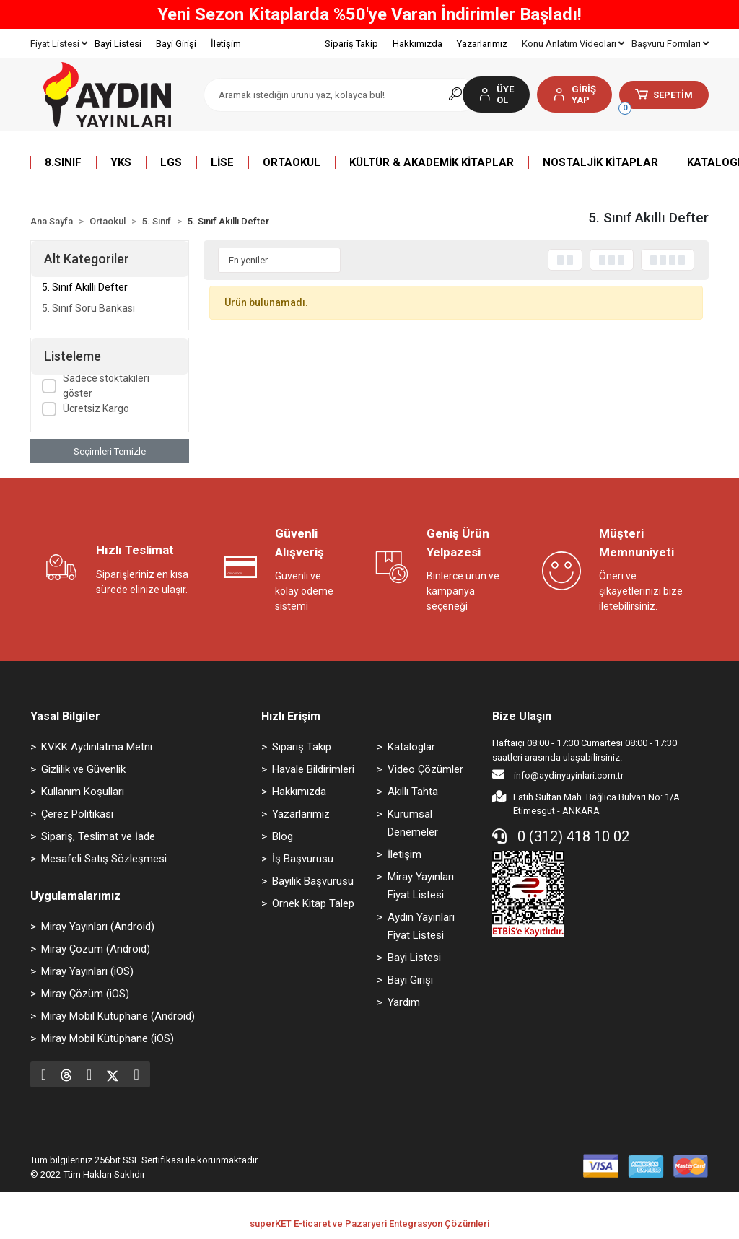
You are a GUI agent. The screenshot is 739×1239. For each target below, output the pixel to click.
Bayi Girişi (176, 43)
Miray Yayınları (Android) (97, 926)
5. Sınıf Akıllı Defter (85, 287)
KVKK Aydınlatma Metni (96, 746)
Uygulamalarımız (75, 896)
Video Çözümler (425, 769)
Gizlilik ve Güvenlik (83, 769)
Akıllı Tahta (413, 791)
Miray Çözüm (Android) (95, 948)
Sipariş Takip (351, 43)
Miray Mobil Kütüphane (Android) (118, 1016)
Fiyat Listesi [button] (58, 43)
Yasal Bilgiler (65, 716)
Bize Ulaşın (521, 716)
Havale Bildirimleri (313, 769)
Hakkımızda (417, 43)
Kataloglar (411, 746)
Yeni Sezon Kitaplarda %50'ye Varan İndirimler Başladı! (369, 14)
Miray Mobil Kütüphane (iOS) (107, 1038)
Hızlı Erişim (290, 716)
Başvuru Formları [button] (670, 43)
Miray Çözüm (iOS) (85, 993)
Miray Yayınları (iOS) (87, 971)
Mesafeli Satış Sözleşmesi (104, 858)
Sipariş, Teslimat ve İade (98, 836)
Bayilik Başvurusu (313, 881)
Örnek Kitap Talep (313, 903)
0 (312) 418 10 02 (560, 836)
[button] (574, 94)
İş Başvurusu (302, 858)
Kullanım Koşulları (82, 791)
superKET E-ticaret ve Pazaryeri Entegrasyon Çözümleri (369, 1223)
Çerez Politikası (77, 813)
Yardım (404, 1002)
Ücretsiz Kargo (96, 408)
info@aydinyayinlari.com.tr (558, 774)
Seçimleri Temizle (110, 451)
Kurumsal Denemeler (413, 823)
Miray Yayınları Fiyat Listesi (421, 885)
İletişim (226, 43)
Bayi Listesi (118, 43)
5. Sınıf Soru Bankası (88, 308)
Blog (282, 836)
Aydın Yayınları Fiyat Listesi (421, 926)
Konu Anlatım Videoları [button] (573, 43)
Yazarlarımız (482, 43)
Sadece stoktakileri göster (106, 385)
